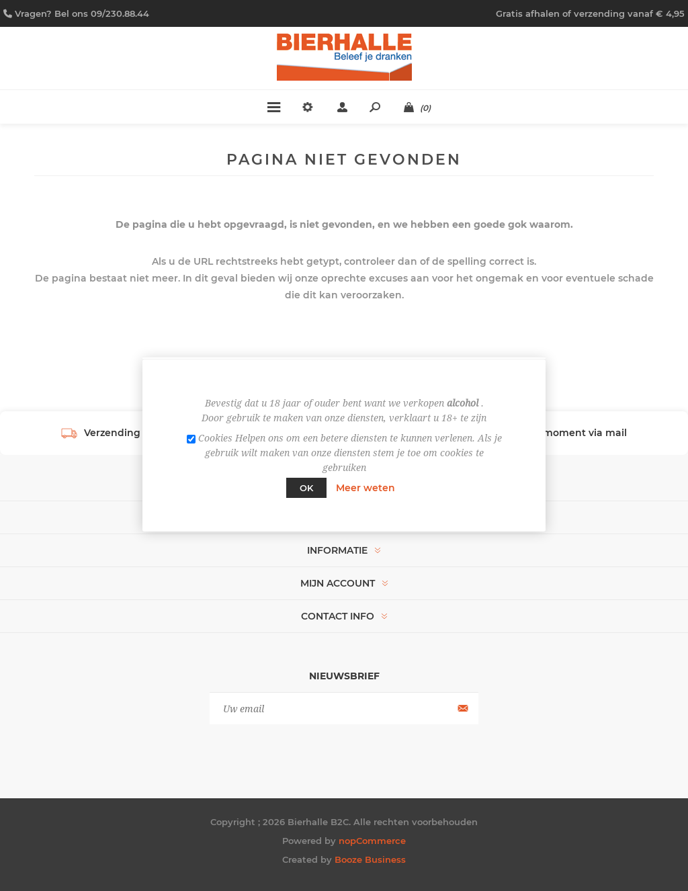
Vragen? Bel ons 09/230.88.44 (82, 13)
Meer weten (365, 488)
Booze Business (370, 859)
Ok (306, 487)
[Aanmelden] (344, 708)
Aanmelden (461, 708)
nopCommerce (372, 840)
